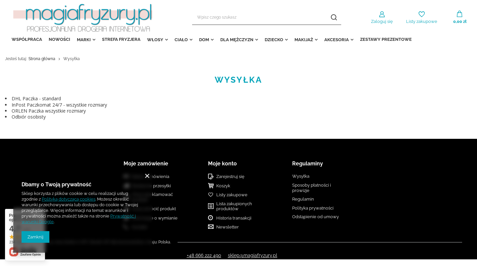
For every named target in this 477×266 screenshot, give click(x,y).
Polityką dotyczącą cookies (68, 199)
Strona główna (41, 58)
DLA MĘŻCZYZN (236, 39)
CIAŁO (181, 39)
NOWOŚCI (59, 39)
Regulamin (303, 199)
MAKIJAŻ (303, 39)
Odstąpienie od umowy (315, 216)
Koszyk (223, 185)
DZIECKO (274, 39)
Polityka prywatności (313, 208)
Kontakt (139, 226)
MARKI (84, 39)
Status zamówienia (150, 176)
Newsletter (227, 226)
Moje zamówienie (146, 163)
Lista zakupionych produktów (234, 206)
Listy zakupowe (421, 21)
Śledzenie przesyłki (151, 185)
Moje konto (222, 163)
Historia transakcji (233, 218)
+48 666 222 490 (204, 255)
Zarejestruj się (230, 176)
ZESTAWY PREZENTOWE (386, 39)
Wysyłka (300, 176)
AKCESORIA (336, 39)
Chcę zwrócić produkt (154, 208)
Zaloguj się (382, 21)
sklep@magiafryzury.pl (252, 255)
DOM (204, 39)
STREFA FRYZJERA (121, 39)
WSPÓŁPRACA (27, 39)
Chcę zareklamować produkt (152, 197)
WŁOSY (155, 39)
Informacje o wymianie (155, 218)
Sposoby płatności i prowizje (311, 188)
